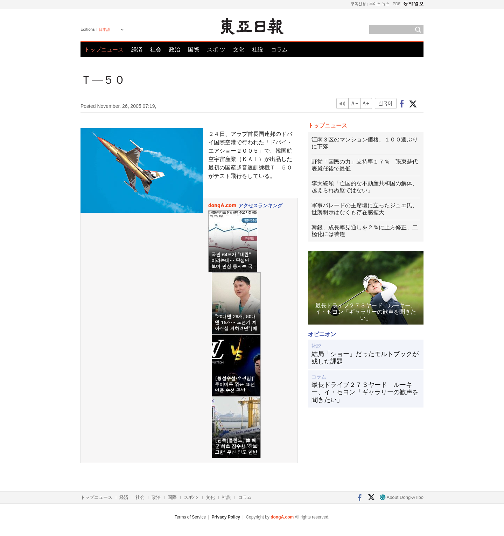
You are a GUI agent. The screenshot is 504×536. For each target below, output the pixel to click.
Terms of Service (190, 517)
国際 (193, 50)
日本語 (104, 29)
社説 (257, 50)
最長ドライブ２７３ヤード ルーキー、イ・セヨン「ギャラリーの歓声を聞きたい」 (365, 392)
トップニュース (104, 50)
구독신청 (358, 3)
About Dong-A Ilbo (402, 497)
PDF (396, 3)
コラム (279, 50)
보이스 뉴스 (379, 3)
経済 (136, 50)
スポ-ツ (216, 50)
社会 (155, 50)
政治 (174, 50)
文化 (238, 50)
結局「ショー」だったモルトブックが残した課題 (365, 357)
